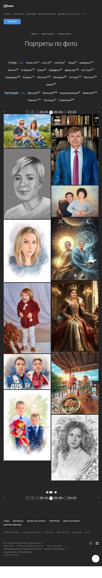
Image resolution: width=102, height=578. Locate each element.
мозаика (59, 77)
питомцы (50, 100)
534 (60, 112)
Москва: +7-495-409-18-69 (54, 549)
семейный (66, 100)
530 (41, 112)
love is (46, 62)
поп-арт (75, 77)
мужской (90, 92)
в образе (28, 70)
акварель (86, 62)
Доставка (31, 14)
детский (34, 92)
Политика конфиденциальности (30, 546)
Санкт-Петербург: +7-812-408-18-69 (18, 552)
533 (55, 112)
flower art (32, 62)
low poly (60, 62)
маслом (44, 77)
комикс (29, 77)
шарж (51, 84)
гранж (41, 70)
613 (69, 112)
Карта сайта (8, 546)
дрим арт (72, 70)
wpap (72, 62)
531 (46, 112)
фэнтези (90, 77)
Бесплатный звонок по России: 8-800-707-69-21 (23, 549)
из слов (88, 70)
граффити (55, 70)
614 (74, 112)
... (37, 112)
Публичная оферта (54, 546)
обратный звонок (47, 14)
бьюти (13, 70)
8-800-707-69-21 (74, 14)
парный (34, 100)
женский (50, 92)
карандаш (13, 77)
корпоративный (70, 92)
